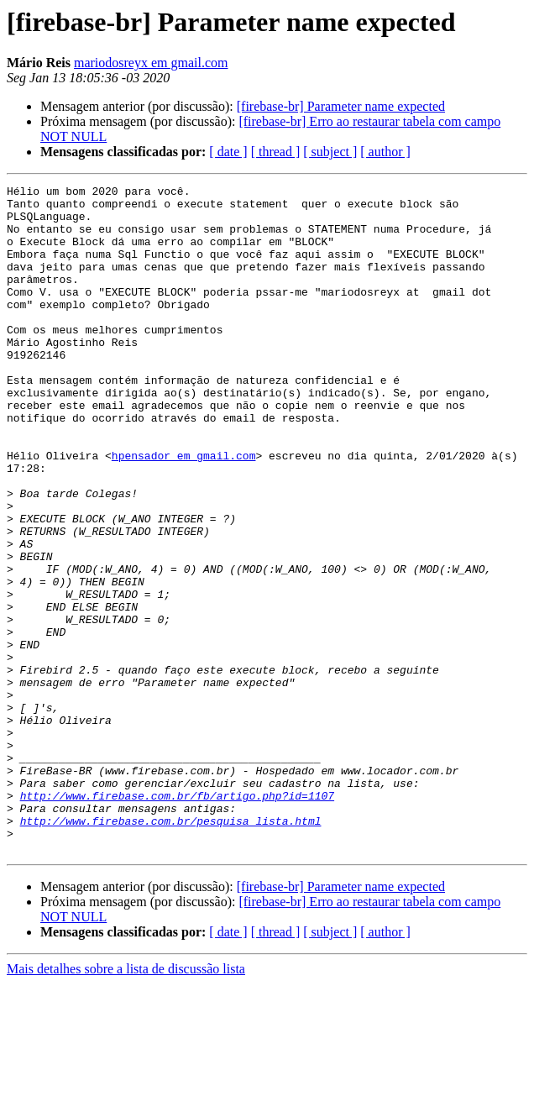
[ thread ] (276, 151)
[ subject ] (330, 151)
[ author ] (385, 151)
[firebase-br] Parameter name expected (341, 106)
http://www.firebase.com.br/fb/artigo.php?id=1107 (177, 918)
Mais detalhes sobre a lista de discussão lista (126, 1102)
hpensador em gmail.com (184, 510)
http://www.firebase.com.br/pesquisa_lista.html (171, 949)
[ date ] (228, 151)
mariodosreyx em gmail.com (151, 62)
